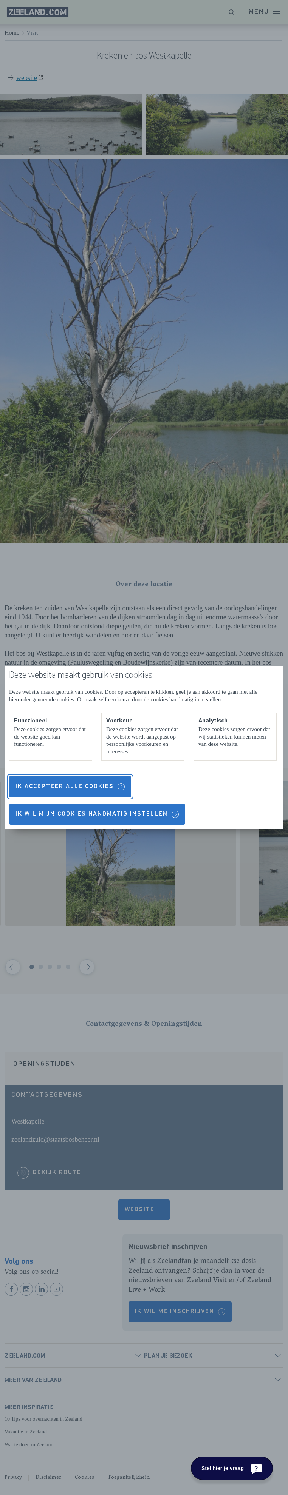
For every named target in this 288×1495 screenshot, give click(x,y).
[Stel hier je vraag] (232, 1468)
